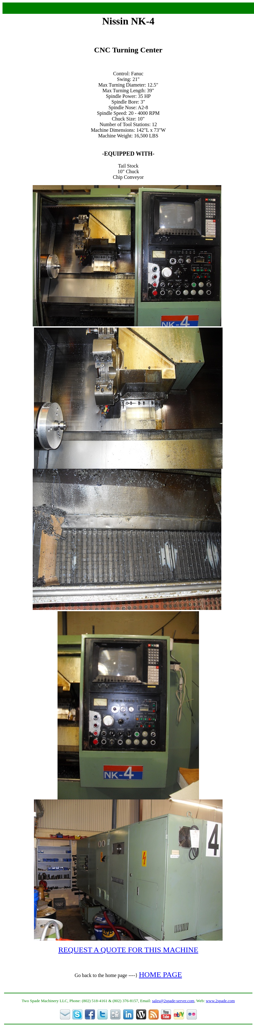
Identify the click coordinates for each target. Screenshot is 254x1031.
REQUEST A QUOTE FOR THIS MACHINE (128, 950)
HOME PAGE (160, 974)
